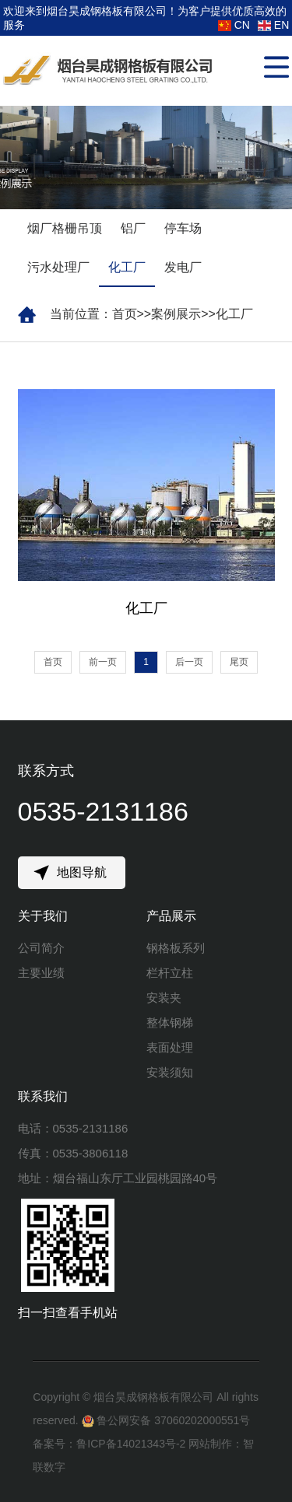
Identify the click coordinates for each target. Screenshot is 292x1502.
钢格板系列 (175, 947)
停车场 (183, 228)
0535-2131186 (103, 811)
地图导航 (82, 872)
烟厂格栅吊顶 (64, 228)
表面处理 (169, 1047)
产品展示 (171, 916)
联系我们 (43, 1096)
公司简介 (41, 947)
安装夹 (163, 997)
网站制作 (210, 1443)
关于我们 (43, 916)
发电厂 (183, 267)
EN (273, 25)
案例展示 (176, 313)
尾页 (239, 661)
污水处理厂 (58, 267)
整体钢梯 (169, 1022)
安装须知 (169, 1072)
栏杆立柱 (169, 972)
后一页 (189, 661)
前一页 (103, 661)
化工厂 (127, 267)
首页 (124, 313)
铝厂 (133, 228)
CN (234, 25)
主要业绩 (41, 972)
